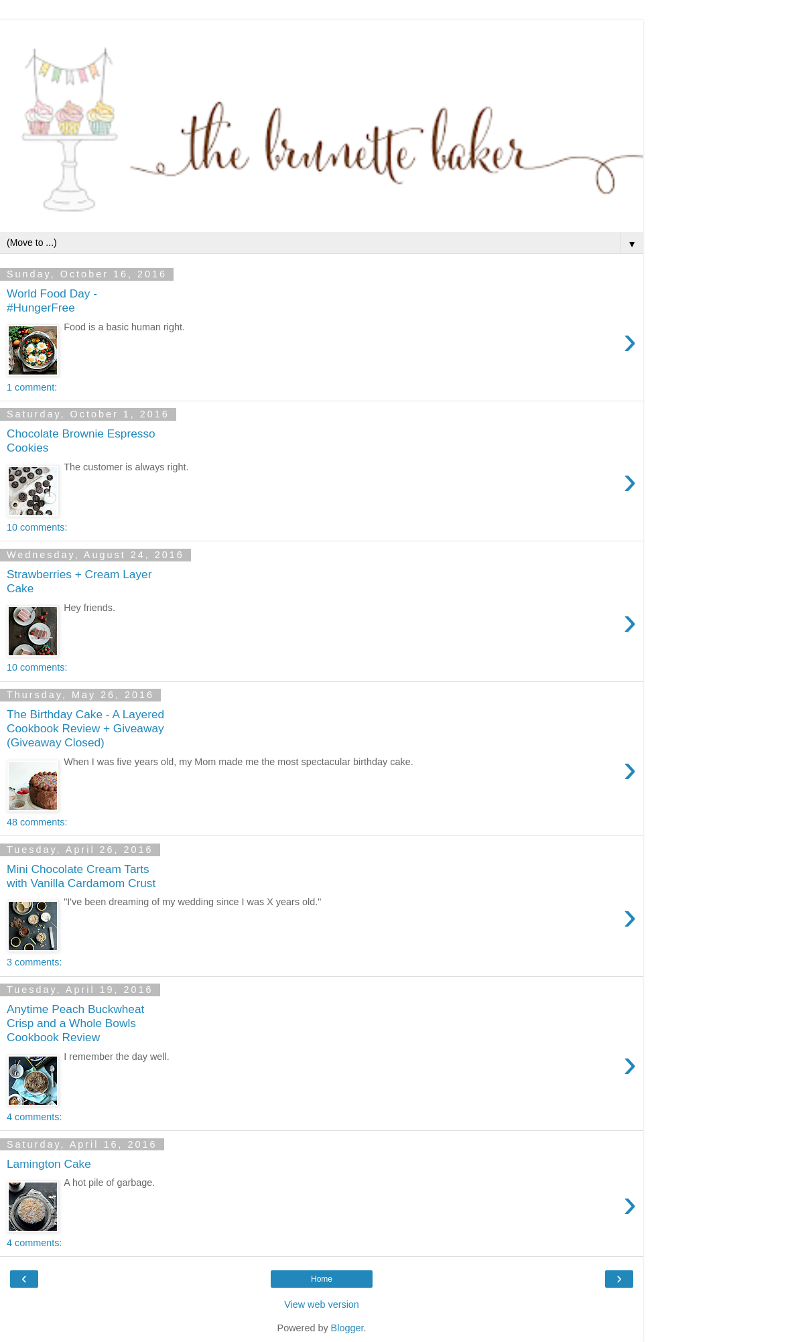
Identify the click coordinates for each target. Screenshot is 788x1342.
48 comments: (37, 822)
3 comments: (34, 962)
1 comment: (32, 387)
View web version (321, 1304)
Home (321, 1279)
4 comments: (34, 1117)
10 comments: (37, 527)
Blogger (347, 1328)
